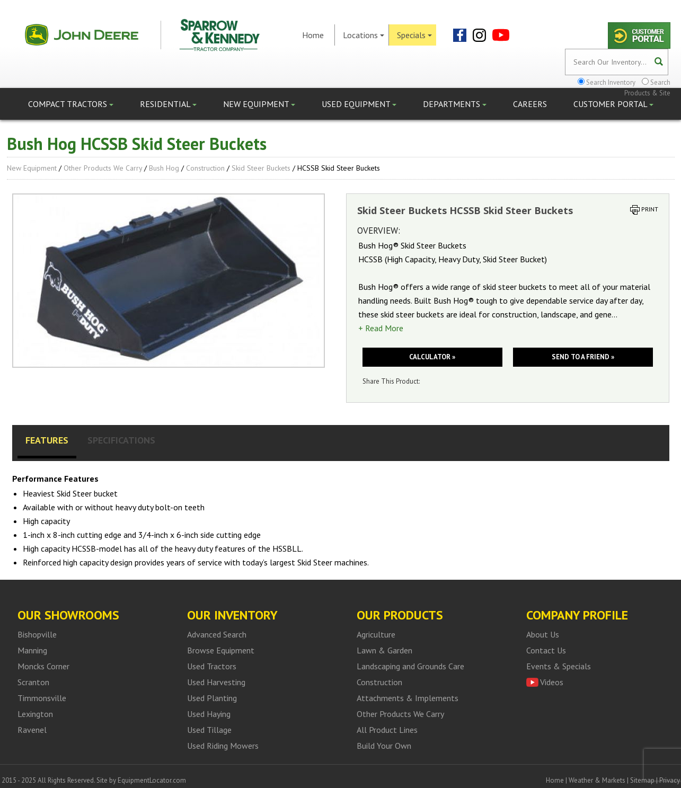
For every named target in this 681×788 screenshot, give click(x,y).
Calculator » (432, 356)
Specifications (121, 440)
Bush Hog (164, 168)
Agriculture (376, 634)
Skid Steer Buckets (261, 168)
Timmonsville (41, 698)
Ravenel (32, 729)
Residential (168, 104)
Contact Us (546, 650)
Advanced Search (216, 634)
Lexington (35, 714)
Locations (363, 35)
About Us (542, 634)
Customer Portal (613, 104)
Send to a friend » (583, 356)
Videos (551, 682)
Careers (530, 104)
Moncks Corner (43, 666)
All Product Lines (387, 729)
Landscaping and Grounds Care (410, 666)
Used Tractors (211, 666)
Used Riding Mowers (223, 745)
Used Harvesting (216, 682)
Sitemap (642, 780)
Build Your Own (384, 745)
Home (313, 35)
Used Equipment (359, 104)
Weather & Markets (597, 780)
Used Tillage (209, 729)
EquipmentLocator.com (152, 780)
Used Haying (209, 714)
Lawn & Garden (384, 650)
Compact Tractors (70, 104)
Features (46, 440)
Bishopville (37, 634)
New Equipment (259, 104)
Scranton (33, 682)
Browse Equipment (220, 650)
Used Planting (212, 698)
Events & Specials (558, 666)
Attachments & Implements (407, 698)
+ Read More (380, 328)
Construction (205, 168)
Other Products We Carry (103, 168)
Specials (414, 35)
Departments (455, 104)
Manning (32, 650)
